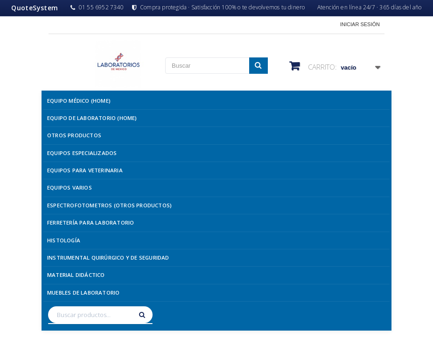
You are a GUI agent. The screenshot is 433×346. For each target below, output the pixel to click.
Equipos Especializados (82, 152)
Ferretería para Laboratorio (90, 222)
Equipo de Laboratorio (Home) (92, 117)
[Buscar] (143, 315)
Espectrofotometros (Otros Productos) (109, 205)
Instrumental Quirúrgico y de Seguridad (108, 257)
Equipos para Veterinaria (85, 170)
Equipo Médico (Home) (79, 100)
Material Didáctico (76, 274)
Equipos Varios (69, 187)
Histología (63, 240)
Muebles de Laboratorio (83, 292)
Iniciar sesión (360, 24)
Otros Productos (74, 135)
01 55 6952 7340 (97, 7)
